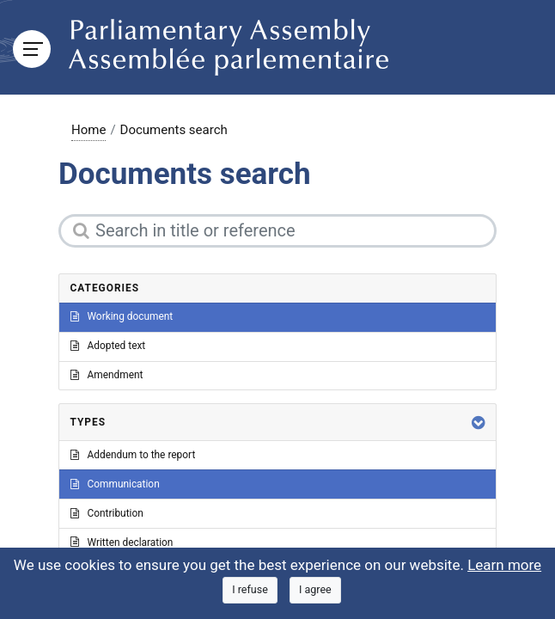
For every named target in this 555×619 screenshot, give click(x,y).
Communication (115, 484)
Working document (122, 316)
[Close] (250, 590)
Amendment (106, 375)
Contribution (106, 513)
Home (88, 130)
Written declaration (122, 542)
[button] (478, 422)
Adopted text (108, 346)
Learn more (504, 564)
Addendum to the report (133, 455)
